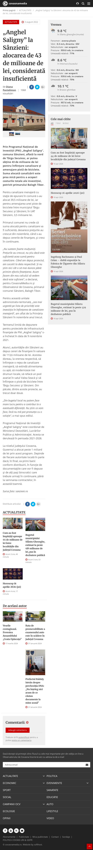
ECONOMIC (9, 783)
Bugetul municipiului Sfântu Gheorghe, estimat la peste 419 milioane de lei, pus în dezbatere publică (35, 545)
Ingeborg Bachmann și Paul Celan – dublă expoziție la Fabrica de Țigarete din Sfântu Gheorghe (68, 261)
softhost (38, 844)
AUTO (50, 804)
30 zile (66, 123)
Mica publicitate (40, 836)
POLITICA (52, 776)
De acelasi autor (15, 606)
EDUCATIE (52, 797)
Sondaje (66, 836)
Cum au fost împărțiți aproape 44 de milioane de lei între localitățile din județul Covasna (13, 541)
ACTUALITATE (11, 22)
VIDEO (50, 818)
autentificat (23, 737)
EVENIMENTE (54, 783)
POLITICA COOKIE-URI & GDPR (17, 840)
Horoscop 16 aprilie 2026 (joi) (12, 585)
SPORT (7, 790)
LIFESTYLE (52, 811)
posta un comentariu (21, 740)
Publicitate (24, 836)
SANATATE (52, 790)
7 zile (58, 123)
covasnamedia (15, 3)
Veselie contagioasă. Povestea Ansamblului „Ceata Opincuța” (12, 632)
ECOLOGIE (9, 811)
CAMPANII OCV (11, 804)
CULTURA (56, 249)
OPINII (6, 818)
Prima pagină (9, 10)
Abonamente (9, 836)
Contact (55, 836)
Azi (52, 123)
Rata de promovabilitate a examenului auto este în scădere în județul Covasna (35, 632)
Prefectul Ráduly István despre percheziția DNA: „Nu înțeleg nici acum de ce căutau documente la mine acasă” (34, 691)
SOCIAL (7, 797)
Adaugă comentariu (17, 730)
